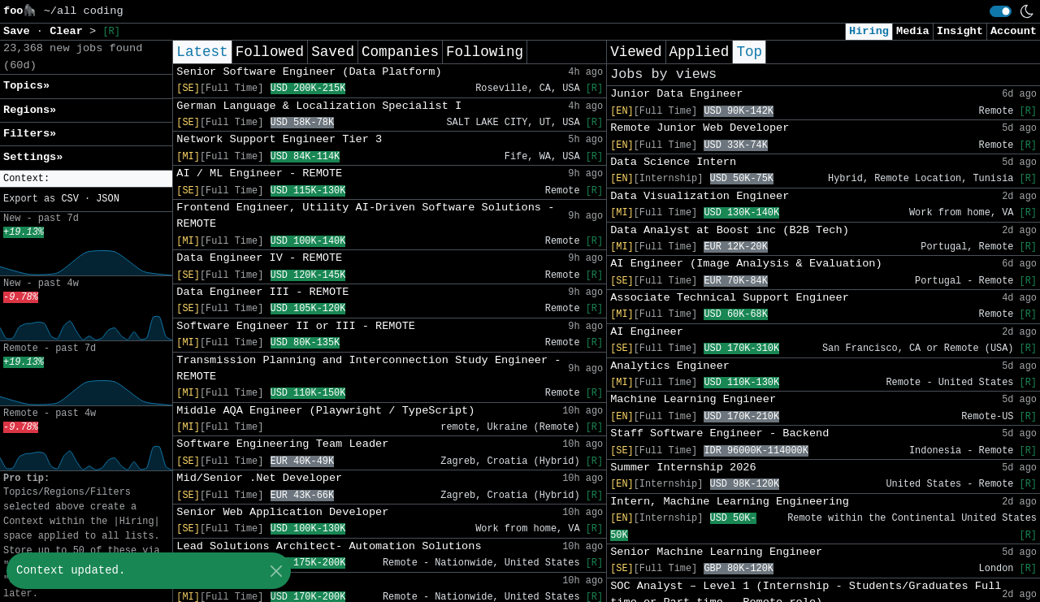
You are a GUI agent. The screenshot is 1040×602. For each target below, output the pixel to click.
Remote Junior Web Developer (699, 128)
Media (913, 31)
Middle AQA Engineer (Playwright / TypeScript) (325, 411)
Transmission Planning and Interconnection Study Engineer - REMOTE (368, 368)
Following (484, 52)
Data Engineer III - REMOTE (262, 292)
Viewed (635, 52)
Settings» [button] (33, 157)
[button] (86, 179)
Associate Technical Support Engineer (729, 298)
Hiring (869, 31)
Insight (960, 31)
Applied (700, 52)
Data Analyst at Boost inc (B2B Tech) (729, 230)
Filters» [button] (29, 134)
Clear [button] (69, 31)
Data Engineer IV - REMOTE (259, 258)
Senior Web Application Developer (282, 512)
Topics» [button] (26, 86)
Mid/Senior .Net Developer (259, 478)
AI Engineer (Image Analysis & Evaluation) (746, 264)
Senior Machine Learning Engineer (716, 552)
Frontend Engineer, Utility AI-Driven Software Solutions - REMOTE (365, 215)
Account (1013, 31)
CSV (69, 199)
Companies (400, 52)
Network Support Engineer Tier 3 (279, 139)
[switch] (1001, 11)
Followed (270, 52)
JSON (107, 199)
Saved (332, 52)
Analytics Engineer (670, 366)
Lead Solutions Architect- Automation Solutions (328, 546)
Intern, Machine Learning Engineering (729, 502)
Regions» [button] (29, 110)
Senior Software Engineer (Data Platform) (308, 72)
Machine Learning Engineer (693, 399)
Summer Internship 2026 (683, 467)
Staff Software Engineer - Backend (719, 433)
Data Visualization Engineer (699, 196)
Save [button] (20, 31)
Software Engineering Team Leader (282, 444)
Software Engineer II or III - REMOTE (295, 326)
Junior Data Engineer (676, 94)
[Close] (275, 570)
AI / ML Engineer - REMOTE (259, 173)
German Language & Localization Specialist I (319, 106)
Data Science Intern (673, 162)
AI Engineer (646, 332)
